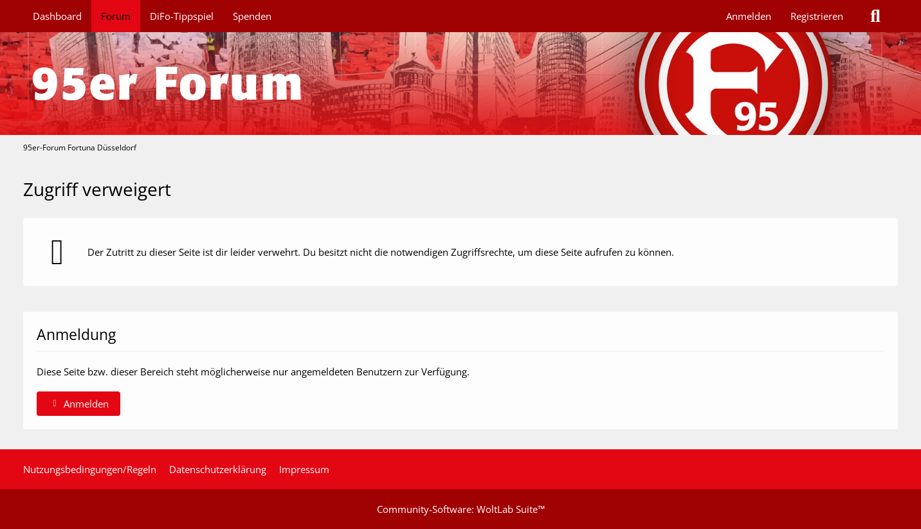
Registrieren (816, 16)
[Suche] (875, 16)
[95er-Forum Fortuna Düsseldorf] (460, 83)
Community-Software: (461, 509)
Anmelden (748, 16)
